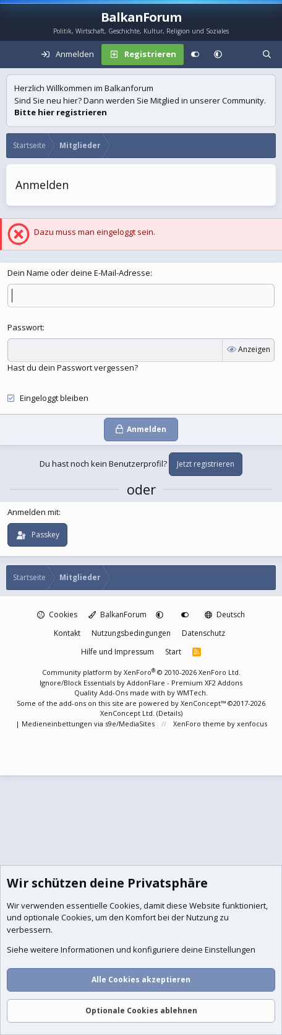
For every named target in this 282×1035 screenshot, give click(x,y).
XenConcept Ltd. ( (129, 713)
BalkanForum (117, 614)
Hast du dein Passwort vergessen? (72, 367)
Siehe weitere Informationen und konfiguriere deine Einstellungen (131, 950)
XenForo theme (199, 723)
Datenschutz (203, 633)
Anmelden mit (33, 512)
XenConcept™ (203, 703)
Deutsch (225, 614)
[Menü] (16, 54)
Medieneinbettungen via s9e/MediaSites (88, 723)
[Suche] (267, 54)
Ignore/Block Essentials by (141, 682)
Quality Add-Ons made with (120, 692)
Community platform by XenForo (141, 672)
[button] (218, 54)
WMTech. (192, 692)
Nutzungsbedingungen (131, 633)
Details (169, 713)
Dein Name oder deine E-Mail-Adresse (78, 272)
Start (173, 651)
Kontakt (67, 633)
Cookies (57, 614)
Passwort (25, 327)
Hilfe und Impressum (117, 651)
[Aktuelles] (242, 54)
